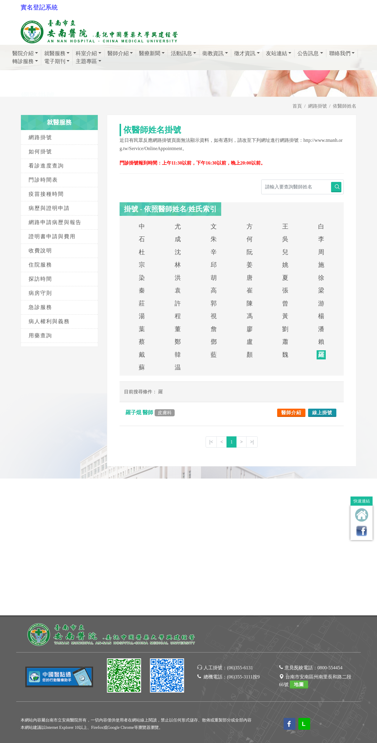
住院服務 (40, 265)
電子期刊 (57, 61)
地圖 (299, 547)
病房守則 (40, 293)
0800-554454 (330, 530)
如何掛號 (40, 151)
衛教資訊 (215, 53)
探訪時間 (40, 279)
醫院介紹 (25, 53)
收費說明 (40, 251)
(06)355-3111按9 (243, 540)
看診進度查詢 (46, 166)
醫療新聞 (152, 53)
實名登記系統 (39, 7)
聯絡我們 (342, 53)
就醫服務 (57, 53)
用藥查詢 (40, 335)
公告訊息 (310, 53)
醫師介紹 (120, 53)
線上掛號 (322, 412)
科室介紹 (88, 53)
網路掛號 (317, 106)
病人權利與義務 (49, 321)
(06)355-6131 (240, 530)
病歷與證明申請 (49, 208)
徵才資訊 (247, 53)
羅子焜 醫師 (150, 412)
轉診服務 (25, 61)
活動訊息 (183, 53)
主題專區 (88, 61)
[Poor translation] (21, 643)
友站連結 (279, 53)
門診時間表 (43, 180)
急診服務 (40, 307)
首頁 (297, 106)
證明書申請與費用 (52, 236)
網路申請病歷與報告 (55, 222)
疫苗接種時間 (46, 194)
